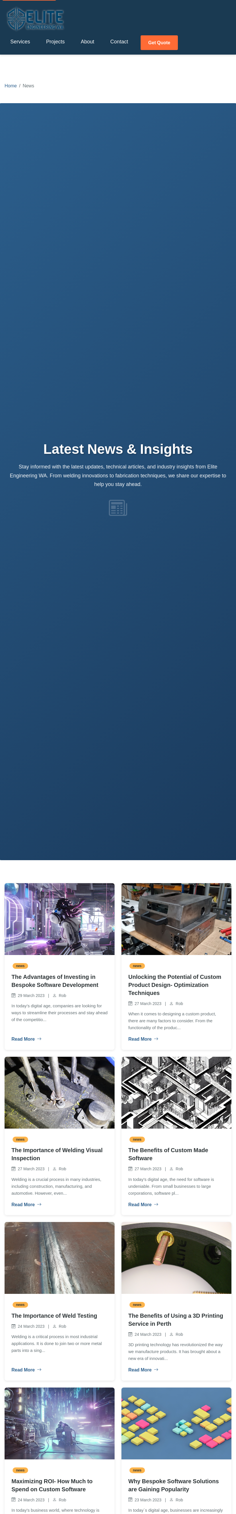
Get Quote (161, 40)
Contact (119, 40)
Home (11, 83)
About (87, 40)
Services (20, 40)
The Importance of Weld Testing (54, 1312)
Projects (55, 40)
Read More (25, 1036)
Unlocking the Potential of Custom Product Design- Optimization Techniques (174, 982)
